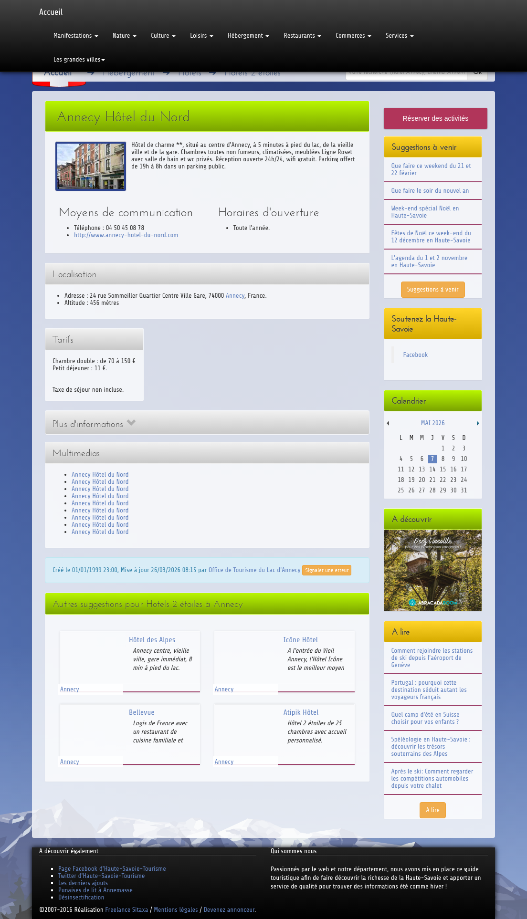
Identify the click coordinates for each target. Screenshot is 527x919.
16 (453, 469)
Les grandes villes (79, 59)
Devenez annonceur (229, 909)
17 (464, 469)
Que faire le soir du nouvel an (430, 190)
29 (443, 490)
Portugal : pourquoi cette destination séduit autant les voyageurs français (429, 689)
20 (422, 479)
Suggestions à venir (433, 289)
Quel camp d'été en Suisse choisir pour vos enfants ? (425, 718)
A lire (433, 810)
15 (443, 469)
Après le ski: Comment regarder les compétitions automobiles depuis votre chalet (432, 778)
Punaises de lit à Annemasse (95, 890)
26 (411, 490)
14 (432, 469)
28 (432, 490)
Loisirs (201, 35)
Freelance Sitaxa (126, 909)
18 (401, 479)
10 (464, 458)
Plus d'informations (94, 423)
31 (464, 490)
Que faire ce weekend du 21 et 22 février (431, 169)
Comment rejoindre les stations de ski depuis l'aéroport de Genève (432, 657)
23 (453, 479)
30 (453, 490)
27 (422, 490)
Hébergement (248, 35)
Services (399, 35)
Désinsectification (81, 897)
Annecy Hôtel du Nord (100, 474)
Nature (125, 35)
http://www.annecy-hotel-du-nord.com (126, 235)
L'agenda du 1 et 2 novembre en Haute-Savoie (429, 261)
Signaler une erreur (326, 570)
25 (401, 490)
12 (411, 469)
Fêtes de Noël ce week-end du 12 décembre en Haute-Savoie (431, 237)
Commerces (353, 35)
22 (443, 479)
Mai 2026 (433, 423)
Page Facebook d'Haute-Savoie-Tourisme (112, 868)
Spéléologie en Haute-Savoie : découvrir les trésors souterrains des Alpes (431, 746)
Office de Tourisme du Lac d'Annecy (255, 570)
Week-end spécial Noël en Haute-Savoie (425, 212)
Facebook (415, 354)
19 (411, 479)
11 (401, 469)
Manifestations (75, 35)
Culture (163, 35)
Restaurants (302, 35)
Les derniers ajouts (83, 883)
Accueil (51, 12)
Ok (477, 72)
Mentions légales (176, 909)
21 (432, 479)
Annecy (235, 295)
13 (422, 469)
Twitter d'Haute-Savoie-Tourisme (101, 875)
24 (464, 479)
